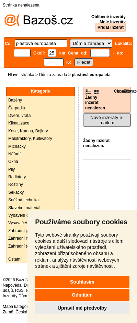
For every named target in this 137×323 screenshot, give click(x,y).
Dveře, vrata (19, 115)
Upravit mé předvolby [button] (82, 308)
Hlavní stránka (21, 74)
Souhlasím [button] (82, 282)
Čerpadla (16, 108)
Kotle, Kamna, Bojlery (28, 131)
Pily (11, 169)
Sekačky (16, 192)
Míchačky (17, 146)
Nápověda (12, 285)
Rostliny (15, 184)
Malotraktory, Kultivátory (30, 138)
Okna (13, 161)
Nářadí (14, 154)
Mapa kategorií (16, 306)
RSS (19, 290)
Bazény (15, 100)
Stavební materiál (24, 207)
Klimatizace (18, 123)
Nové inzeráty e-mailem (107, 120)
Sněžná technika (23, 200)
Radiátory (17, 177)
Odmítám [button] (82, 295)
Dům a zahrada (53, 74)
